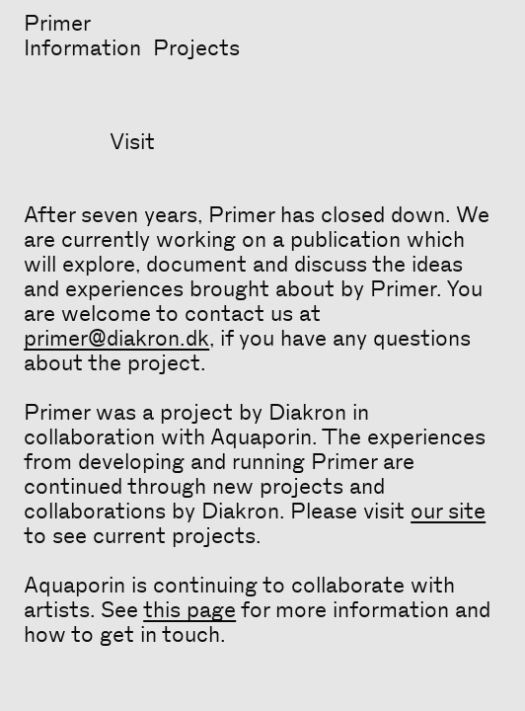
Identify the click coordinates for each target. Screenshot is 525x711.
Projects (196, 48)
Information (82, 48)
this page (189, 610)
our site (448, 511)
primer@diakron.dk (116, 339)
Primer (57, 24)
